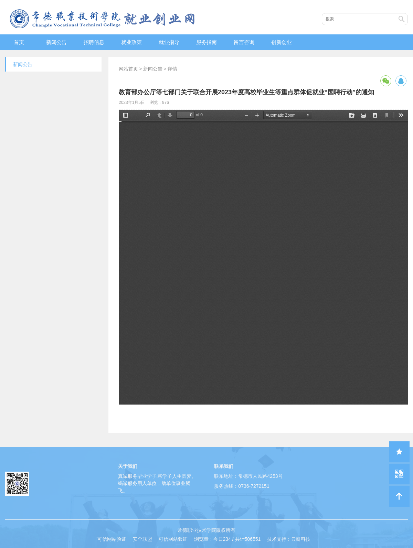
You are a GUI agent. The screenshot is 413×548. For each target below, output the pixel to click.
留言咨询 (244, 42)
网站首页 (128, 69)
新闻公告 (56, 42)
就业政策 (131, 42)
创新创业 (281, 42)
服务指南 (206, 42)
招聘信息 (94, 42)
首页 (19, 42)
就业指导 (169, 42)
